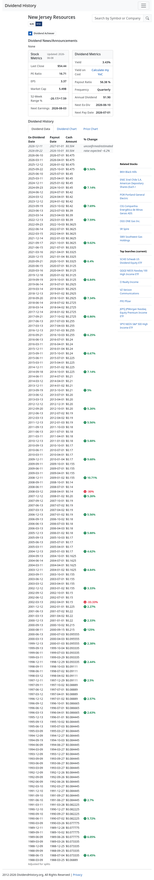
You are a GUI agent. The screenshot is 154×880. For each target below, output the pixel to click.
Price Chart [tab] (90, 129)
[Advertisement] (135, 91)
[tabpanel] (70, 500)
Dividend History (20, 5)
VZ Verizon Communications (129, 291)
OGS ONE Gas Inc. (130, 221)
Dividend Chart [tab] (67, 129)
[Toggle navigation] (143, 6)
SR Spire (124, 229)
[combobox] (117, 18)
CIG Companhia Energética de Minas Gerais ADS (131, 209)
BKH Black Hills (128, 172)
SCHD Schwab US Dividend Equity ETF (131, 261)
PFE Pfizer (125, 301)
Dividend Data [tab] (40, 129)
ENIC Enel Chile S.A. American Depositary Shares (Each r (132, 183)
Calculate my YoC (100, 72)
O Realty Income (129, 282)
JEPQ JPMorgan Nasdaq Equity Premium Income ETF (133, 312)
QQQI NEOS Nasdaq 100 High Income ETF (133, 272)
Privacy (77, 875)
